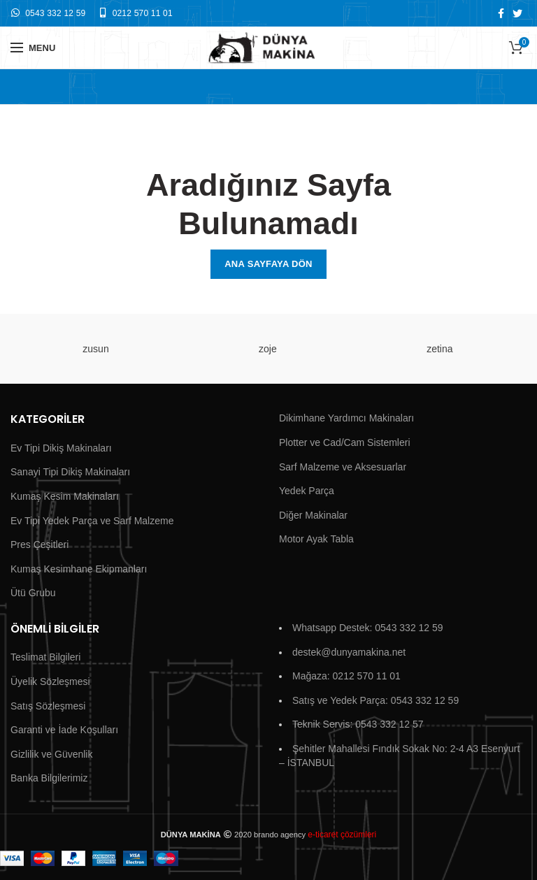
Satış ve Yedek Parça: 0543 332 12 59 (375, 700)
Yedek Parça (306, 490)
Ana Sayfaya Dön (268, 264)
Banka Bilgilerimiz (48, 778)
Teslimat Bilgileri (45, 657)
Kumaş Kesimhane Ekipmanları (78, 569)
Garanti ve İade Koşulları (64, 729)
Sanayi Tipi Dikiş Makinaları (70, 471)
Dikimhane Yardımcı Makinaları (346, 418)
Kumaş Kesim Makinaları (64, 496)
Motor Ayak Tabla (316, 538)
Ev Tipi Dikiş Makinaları (61, 448)
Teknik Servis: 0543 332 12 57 (358, 724)
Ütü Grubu (33, 592)
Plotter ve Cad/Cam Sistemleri (344, 442)
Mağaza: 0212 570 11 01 (346, 675)
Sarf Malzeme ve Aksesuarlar (342, 467)
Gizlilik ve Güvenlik (51, 754)
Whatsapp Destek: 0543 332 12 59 (367, 627)
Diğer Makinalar (313, 515)
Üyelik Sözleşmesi (50, 681)
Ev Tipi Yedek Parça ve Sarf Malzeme (91, 520)
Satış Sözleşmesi (47, 706)
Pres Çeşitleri (39, 544)
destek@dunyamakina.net (349, 652)
